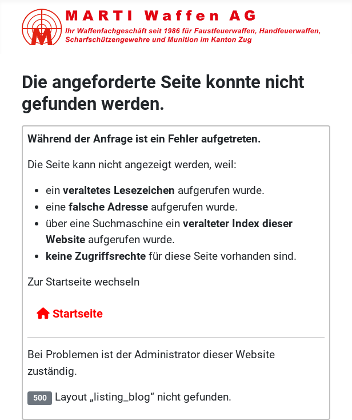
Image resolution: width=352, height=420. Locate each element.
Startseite (70, 313)
